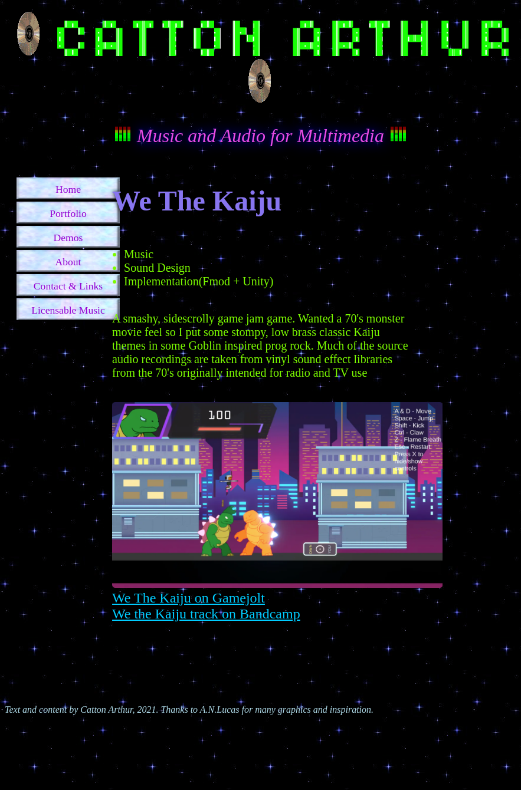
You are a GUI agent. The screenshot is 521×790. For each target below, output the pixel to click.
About (68, 262)
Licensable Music (68, 310)
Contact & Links (68, 286)
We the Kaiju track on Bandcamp (206, 613)
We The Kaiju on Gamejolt (188, 597)
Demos (68, 237)
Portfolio (68, 213)
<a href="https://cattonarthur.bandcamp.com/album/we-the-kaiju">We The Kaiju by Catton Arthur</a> (260, 657)
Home (68, 189)
